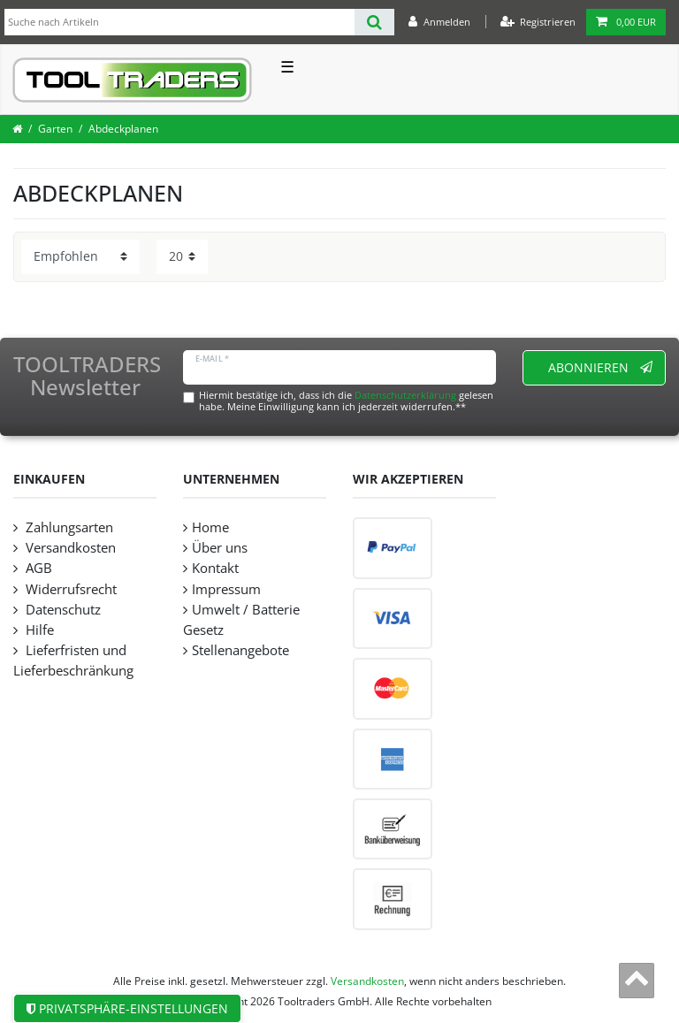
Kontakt (215, 568)
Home (210, 527)
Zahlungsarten (67, 527)
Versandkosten (69, 547)
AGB (37, 568)
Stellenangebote (240, 650)
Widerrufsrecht (69, 589)
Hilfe (38, 630)
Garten (55, 128)
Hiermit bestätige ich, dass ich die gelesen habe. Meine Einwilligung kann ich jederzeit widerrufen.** (346, 400)
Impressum (226, 589)
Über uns (220, 547)
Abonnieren (600, 367)
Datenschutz (61, 609)
